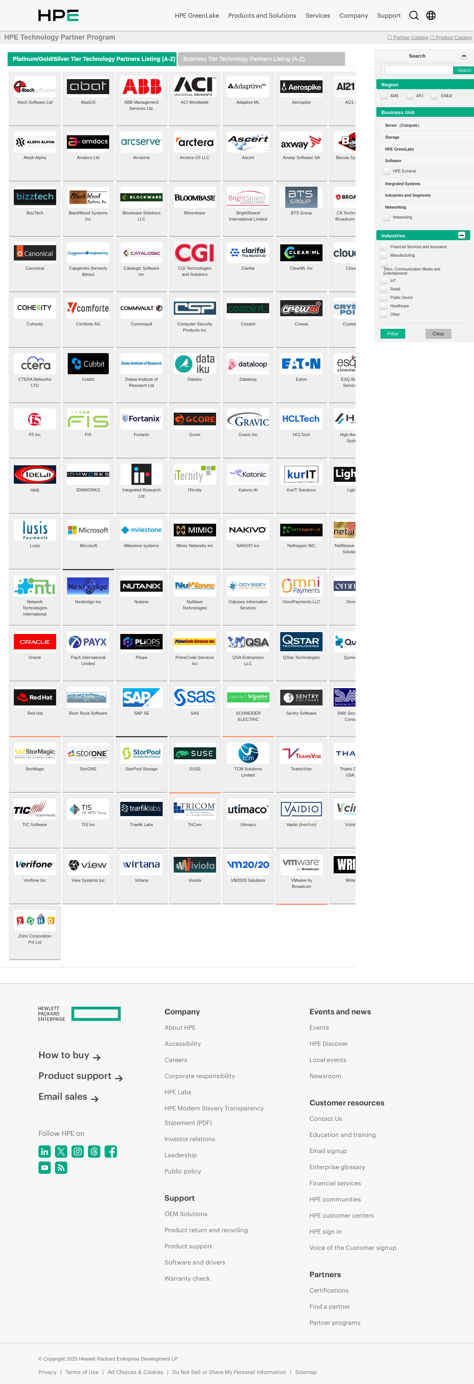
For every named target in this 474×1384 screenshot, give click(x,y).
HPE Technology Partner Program (59, 37)
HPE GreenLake (197, 15)
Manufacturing (402, 255)
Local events (327, 1060)
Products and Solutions (262, 15)
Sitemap (306, 1372)
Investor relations (190, 1139)
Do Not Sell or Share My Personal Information (229, 1372)
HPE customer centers (341, 1215)
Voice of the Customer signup (352, 1247)
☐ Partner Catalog (408, 37)
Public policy (183, 1171)
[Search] (414, 15)
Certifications (329, 1290)
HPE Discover (328, 1043)
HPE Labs (178, 1092)
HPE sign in (325, 1231)
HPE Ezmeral (404, 171)
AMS (394, 96)
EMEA (446, 96)
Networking (402, 217)
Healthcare (399, 306)
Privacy (47, 1372)
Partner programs (335, 1322)
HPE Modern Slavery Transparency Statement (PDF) (214, 1115)
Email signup (328, 1151)
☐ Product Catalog (451, 37)
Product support (80, 1075)
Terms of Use (81, 1372)
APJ (419, 96)
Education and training (342, 1134)
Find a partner (329, 1306)
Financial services (335, 1183)
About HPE (180, 1027)
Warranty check (187, 1278)
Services (318, 15)
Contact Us (325, 1118)
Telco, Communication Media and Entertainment (411, 271)
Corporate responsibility (200, 1076)
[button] (424, 55)
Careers (176, 1060)
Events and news (340, 1011)
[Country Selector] (431, 15)
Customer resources (346, 1102)
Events (319, 1027)
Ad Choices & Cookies (135, 1372)
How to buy (69, 1054)
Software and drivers (195, 1262)
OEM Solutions (186, 1214)
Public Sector (401, 297)
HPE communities (335, 1199)
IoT (393, 281)
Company (353, 15)
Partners (325, 1274)
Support (389, 15)
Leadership (181, 1155)
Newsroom (325, 1076)
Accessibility (183, 1043)
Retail (395, 289)
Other (395, 314)
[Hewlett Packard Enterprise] (87, 1014)
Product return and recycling (206, 1230)
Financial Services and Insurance (418, 247)
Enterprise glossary (337, 1167)
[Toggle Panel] (464, 55)
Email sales (68, 1096)
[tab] (91, 59)
